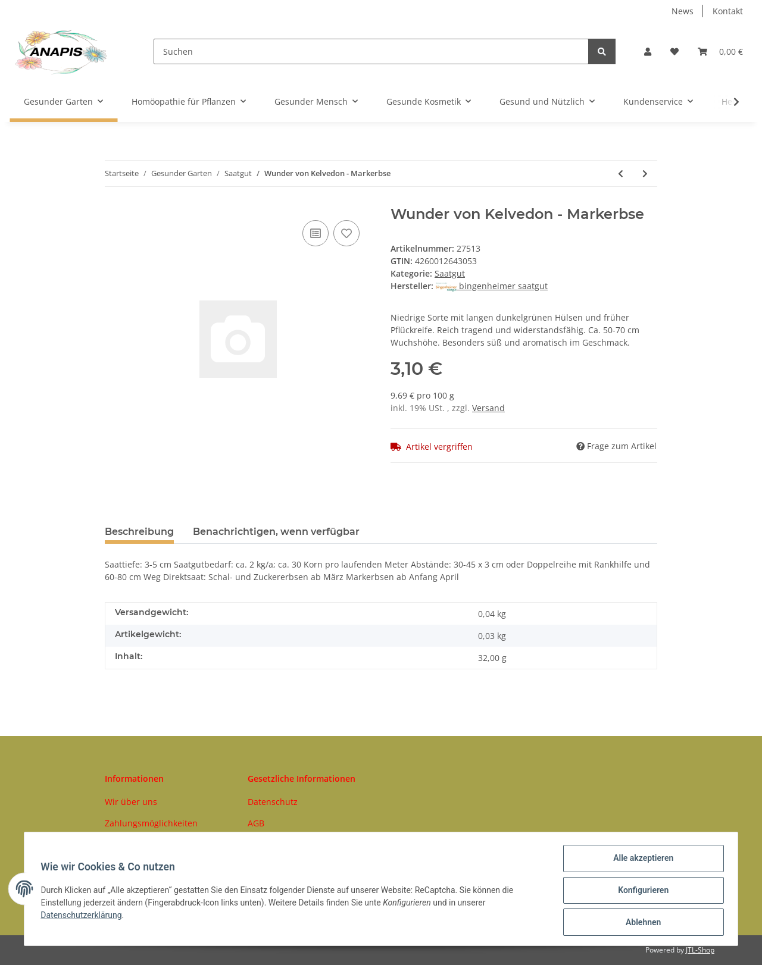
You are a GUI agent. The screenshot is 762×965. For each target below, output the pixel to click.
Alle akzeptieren (640, 861)
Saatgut (450, 273)
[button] (648, 51)
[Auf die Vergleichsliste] (315, 233)
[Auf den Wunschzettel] (346, 233)
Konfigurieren (640, 892)
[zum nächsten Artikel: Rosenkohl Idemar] (645, 173)
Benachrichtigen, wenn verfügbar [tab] (276, 531)
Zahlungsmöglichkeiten (151, 823)
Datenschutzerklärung (83, 917)
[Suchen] (371, 51)
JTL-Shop (700, 950)
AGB (256, 823)
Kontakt (728, 11)
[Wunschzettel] (674, 51)
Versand (488, 407)
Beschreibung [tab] (139, 531)
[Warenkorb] (720, 51)
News (683, 11)
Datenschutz (273, 801)
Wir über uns (131, 801)
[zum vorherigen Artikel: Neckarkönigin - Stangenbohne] (620, 173)
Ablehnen (640, 923)
